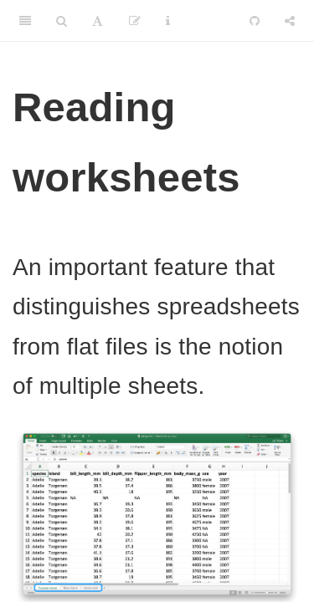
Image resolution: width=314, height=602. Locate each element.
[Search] (62, 21)
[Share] (289, 21)
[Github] (254, 21)
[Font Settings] (98, 21)
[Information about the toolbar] (168, 21)
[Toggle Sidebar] (25, 21)
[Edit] (134, 21)
